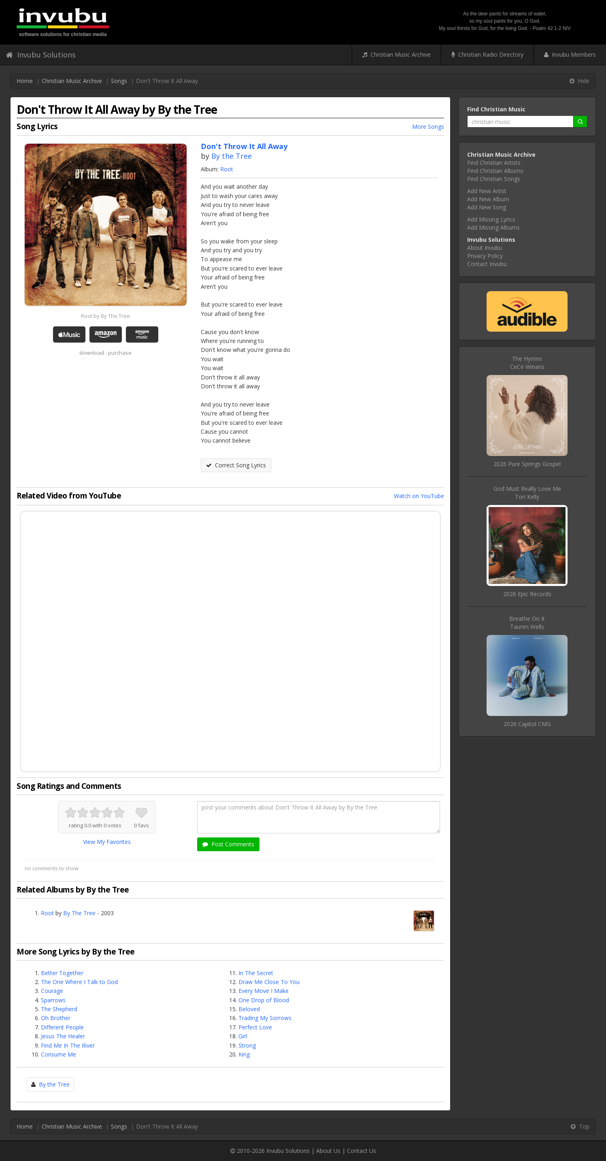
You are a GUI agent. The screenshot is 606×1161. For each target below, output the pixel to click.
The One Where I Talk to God (79, 982)
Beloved (249, 1009)
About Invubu (484, 247)
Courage (52, 991)
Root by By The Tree (105, 316)
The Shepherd (59, 1009)
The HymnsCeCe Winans (527, 363)
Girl (242, 1036)
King (244, 1054)
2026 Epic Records (527, 594)
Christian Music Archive (396, 54)
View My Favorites (107, 842)
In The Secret (255, 973)
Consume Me (58, 1054)
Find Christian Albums (495, 171)
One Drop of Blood (263, 1000)
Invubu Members (570, 54)
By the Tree (231, 156)
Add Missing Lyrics (491, 219)
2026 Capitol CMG (527, 724)
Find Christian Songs (493, 179)
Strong (247, 1045)
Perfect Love (255, 1027)
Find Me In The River (68, 1045)
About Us (328, 1151)
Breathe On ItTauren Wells (527, 623)
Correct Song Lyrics (236, 465)
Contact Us (361, 1151)
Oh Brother (55, 1018)
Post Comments (228, 844)
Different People (62, 1027)
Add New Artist (486, 191)
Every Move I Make (263, 991)
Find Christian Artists (494, 162)
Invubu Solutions (41, 55)
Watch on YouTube (419, 496)
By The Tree (79, 913)
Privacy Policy (485, 256)
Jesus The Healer (63, 1036)
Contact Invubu (487, 264)
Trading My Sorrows (264, 1018)
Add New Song (486, 207)
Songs (119, 81)
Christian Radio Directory (487, 54)
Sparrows (53, 1000)
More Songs (428, 126)
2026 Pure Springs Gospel (527, 464)
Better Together (62, 973)
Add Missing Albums (493, 227)
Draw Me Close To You (269, 982)
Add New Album (488, 199)
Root (226, 169)
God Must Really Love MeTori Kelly (527, 493)
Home (25, 81)
